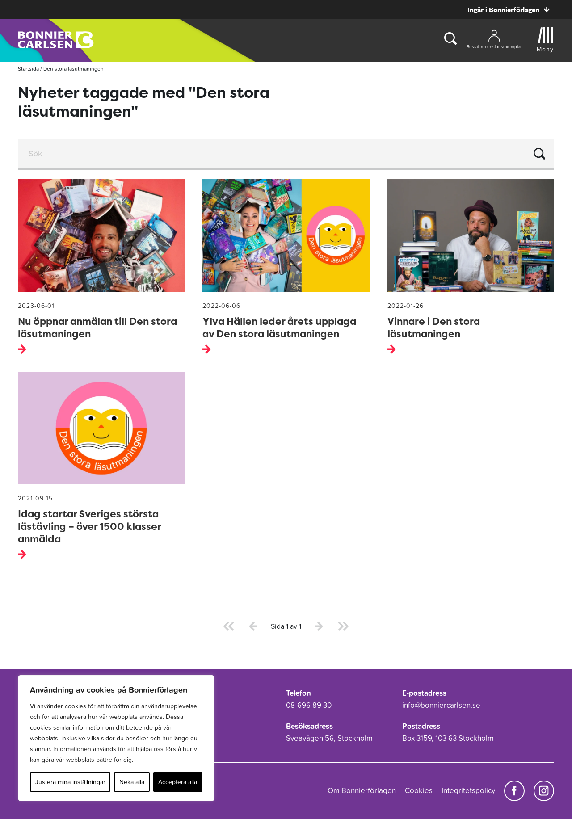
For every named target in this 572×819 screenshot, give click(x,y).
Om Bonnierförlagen (362, 790)
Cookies (419, 790)
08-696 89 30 (309, 705)
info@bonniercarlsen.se (441, 705)
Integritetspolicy (468, 790)
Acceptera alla (177, 781)
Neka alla (131, 781)
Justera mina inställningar (70, 781)
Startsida (28, 69)
